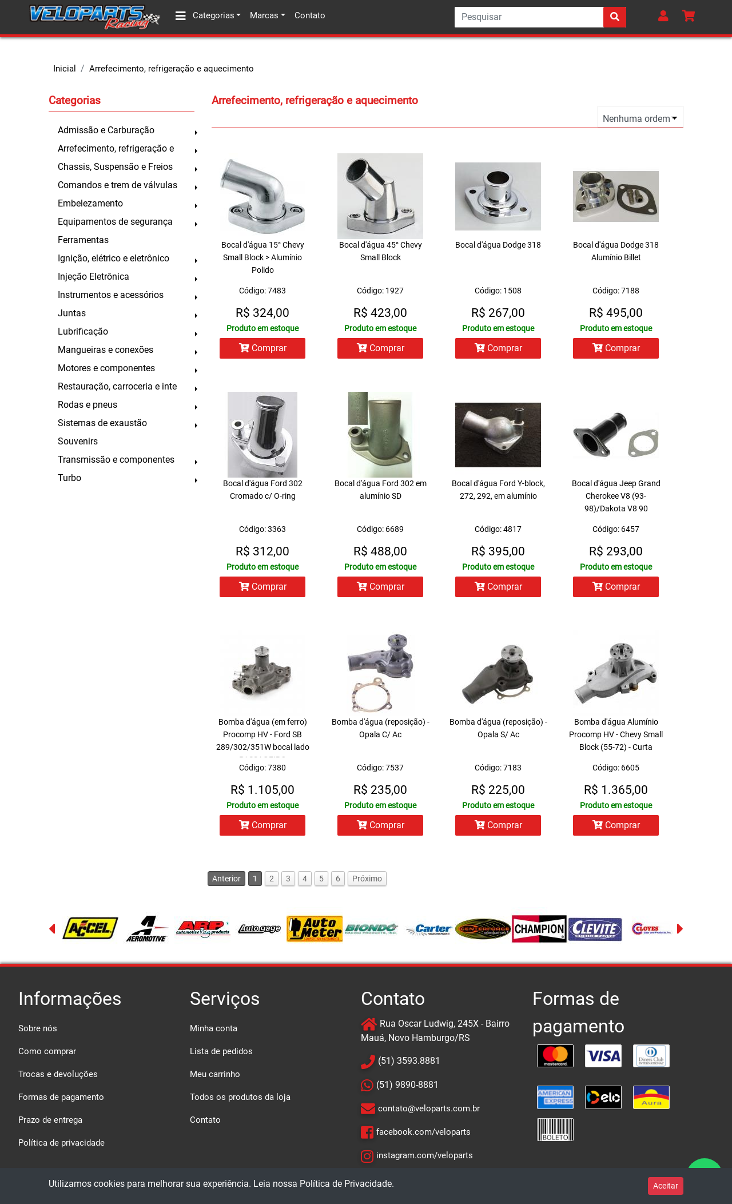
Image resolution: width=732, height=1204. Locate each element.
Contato (310, 15)
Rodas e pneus (87, 404)
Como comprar (47, 1051)
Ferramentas (83, 240)
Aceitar (665, 1185)
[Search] (540, 17)
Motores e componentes (106, 368)
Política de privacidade (61, 1143)
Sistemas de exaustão (102, 423)
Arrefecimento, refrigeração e (116, 148)
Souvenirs (78, 441)
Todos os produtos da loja (240, 1097)
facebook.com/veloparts (423, 1132)
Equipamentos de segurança (115, 221)
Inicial (64, 68)
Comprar (263, 348)
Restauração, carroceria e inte (117, 386)
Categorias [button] (205, 16)
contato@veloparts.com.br (429, 1108)
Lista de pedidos (221, 1051)
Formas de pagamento (61, 1097)
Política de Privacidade (346, 1183)
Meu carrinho (215, 1074)
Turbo (69, 477)
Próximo (367, 878)
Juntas (72, 313)
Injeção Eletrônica (93, 276)
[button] (666, 17)
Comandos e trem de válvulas (117, 185)
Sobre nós (37, 1028)
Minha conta (213, 1028)
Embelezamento (90, 203)
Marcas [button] (264, 15)
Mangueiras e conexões (105, 349)
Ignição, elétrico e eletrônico (113, 258)
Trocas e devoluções (58, 1074)
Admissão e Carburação (106, 130)
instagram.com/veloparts (424, 1155)
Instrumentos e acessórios (111, 294)
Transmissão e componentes (116, 459)
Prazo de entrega (50, 1120)
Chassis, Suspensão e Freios (115, 166)
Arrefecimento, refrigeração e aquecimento (171, 68)
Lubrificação (83, 331)
